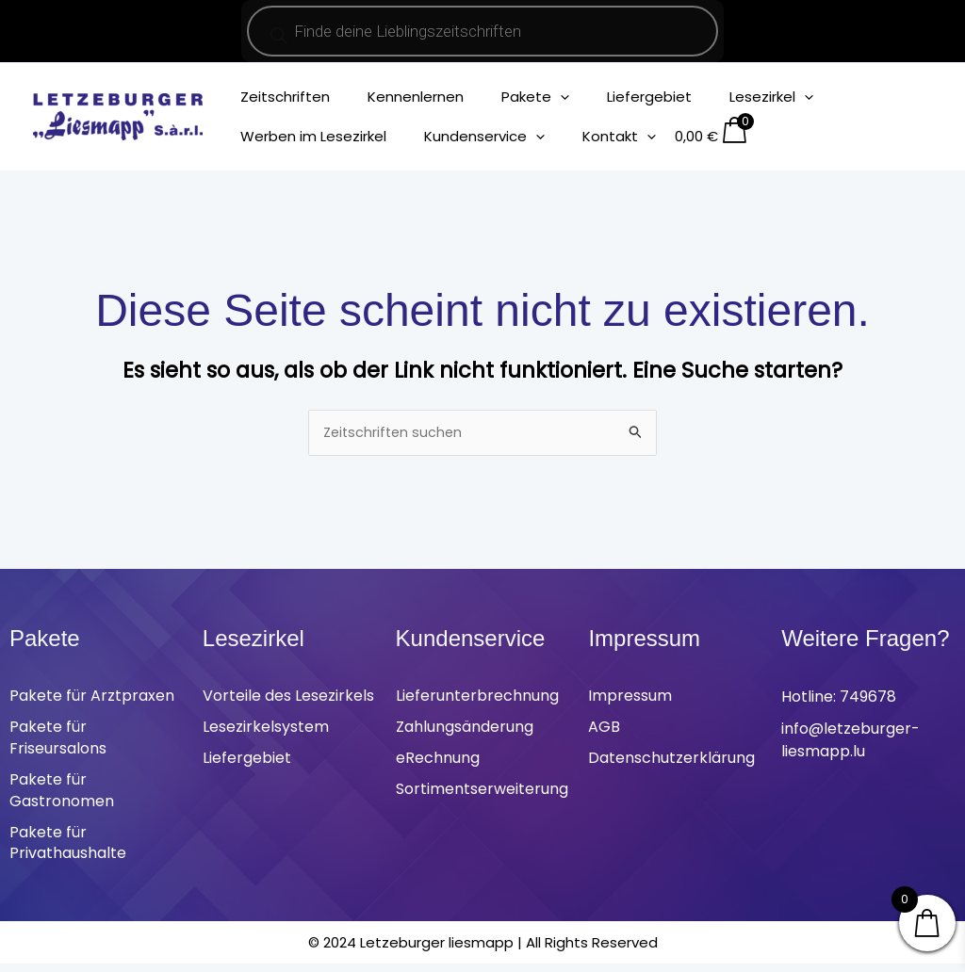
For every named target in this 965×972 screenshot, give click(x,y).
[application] (537, 96)
